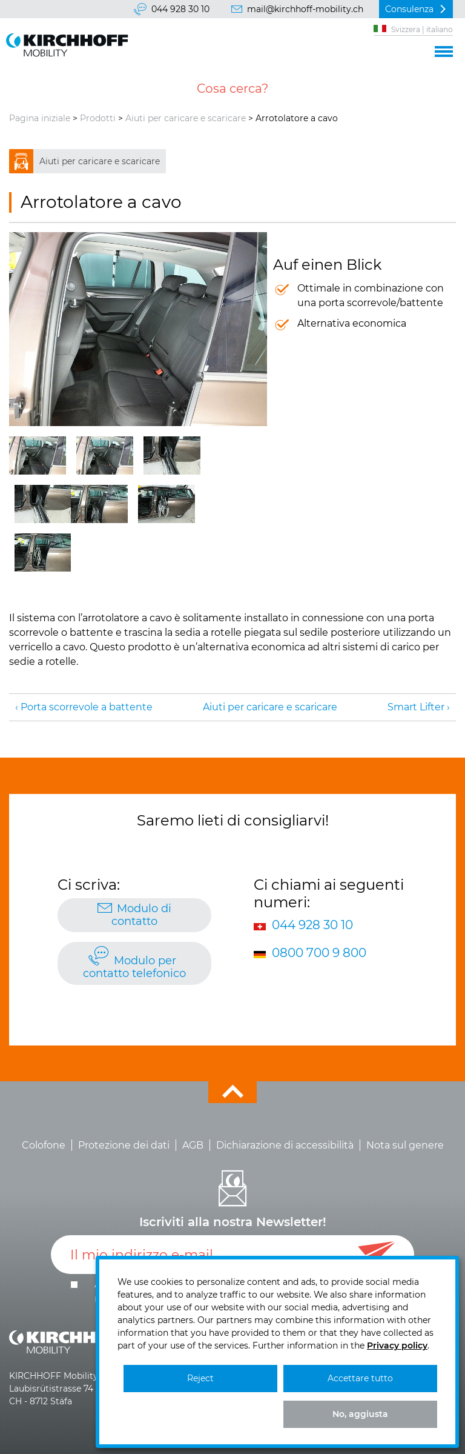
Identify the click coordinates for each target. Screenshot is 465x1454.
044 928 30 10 (180, 9)
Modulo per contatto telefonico (134, 967)
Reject (200, 1378)
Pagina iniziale (39, 118)
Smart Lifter (416, 707)
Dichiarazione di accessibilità (285, 1145)
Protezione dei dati (124, 1145)
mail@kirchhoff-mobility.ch (305, 9)
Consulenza (409, 9)
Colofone (43, 1145)
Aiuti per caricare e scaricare (185, 118)
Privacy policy (397, 1345)
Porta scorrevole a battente (87, 707)
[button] (444, 49)
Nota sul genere (405, 1145)
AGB (192, 1145)
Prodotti (98, 118)
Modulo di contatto (141, 915)
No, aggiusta (360, 1414)
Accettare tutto (360, 1378)
